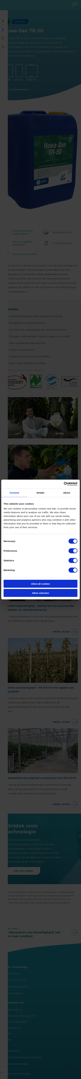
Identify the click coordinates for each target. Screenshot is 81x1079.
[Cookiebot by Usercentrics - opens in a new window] (63, 484)
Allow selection (40, 593)
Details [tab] (40, 492)
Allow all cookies (40, 583)
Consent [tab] (14, 492)
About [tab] (66, 492)
